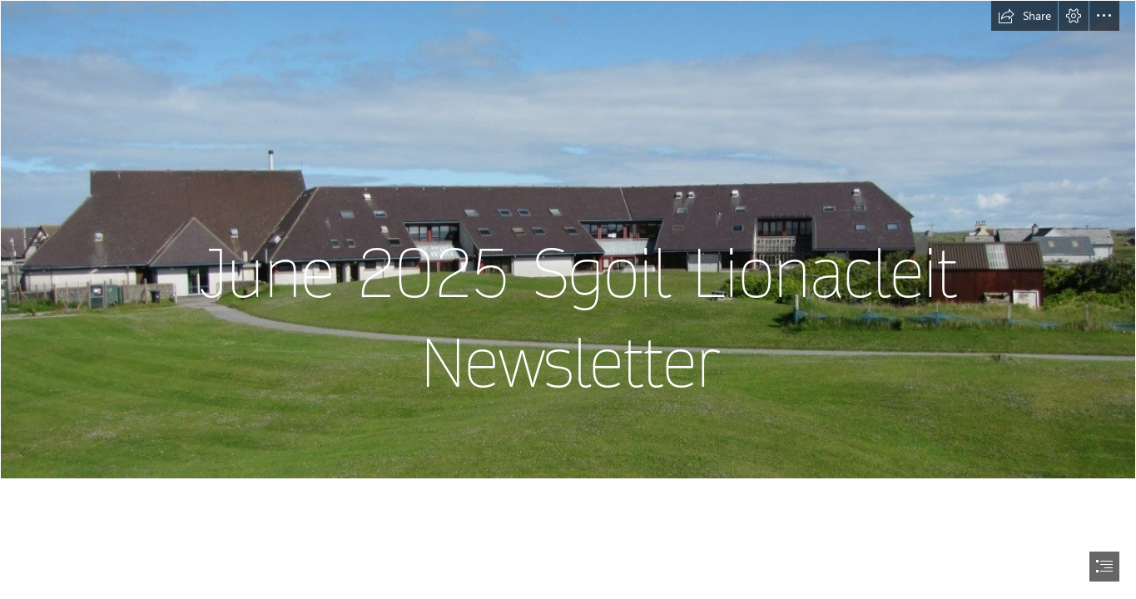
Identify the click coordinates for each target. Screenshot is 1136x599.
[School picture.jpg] (568, 239)
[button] (1024, 16)
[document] (568, 299)
